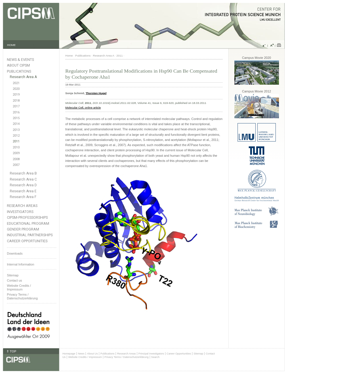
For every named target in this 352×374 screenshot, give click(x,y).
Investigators (20, 212)
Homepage (68, 353)
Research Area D (23, 185)
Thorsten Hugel (96, 93)
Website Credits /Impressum (19, 287)
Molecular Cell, (74, 107)
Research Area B (23, 173)
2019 (16, 94)
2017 (16, 106)
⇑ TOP (11, 351)
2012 (16, 135)
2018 (16, 100)
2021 (16, 83)
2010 (16, 147)
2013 (16, 130)
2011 (16, 141)
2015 (16, 118)
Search (155, 357)
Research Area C (23, 179)
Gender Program (23, 229)
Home (69, 55)
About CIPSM (18, 65)
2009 (16, 153)
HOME (11, 44)
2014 (16, 124)
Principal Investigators (151, 353)
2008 (16, 159)
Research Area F (23, 197)
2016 (16, 112)
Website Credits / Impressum (85, 357)
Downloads (14, 253)
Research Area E (23, 191)
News (81, 353)
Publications (19, 71)
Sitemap (12, 275)
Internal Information (20, 264)
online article (92, 107)
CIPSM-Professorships (27, 217)
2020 (16, 89)
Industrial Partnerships (30, 235)
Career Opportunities (27, 241)
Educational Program (28, 223)
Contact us (14, 280)
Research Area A (23, 77)
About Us (92, 353)
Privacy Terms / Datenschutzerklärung (22, 296)
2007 (16, 165)
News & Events (20, 59)
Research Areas (22, 206)
